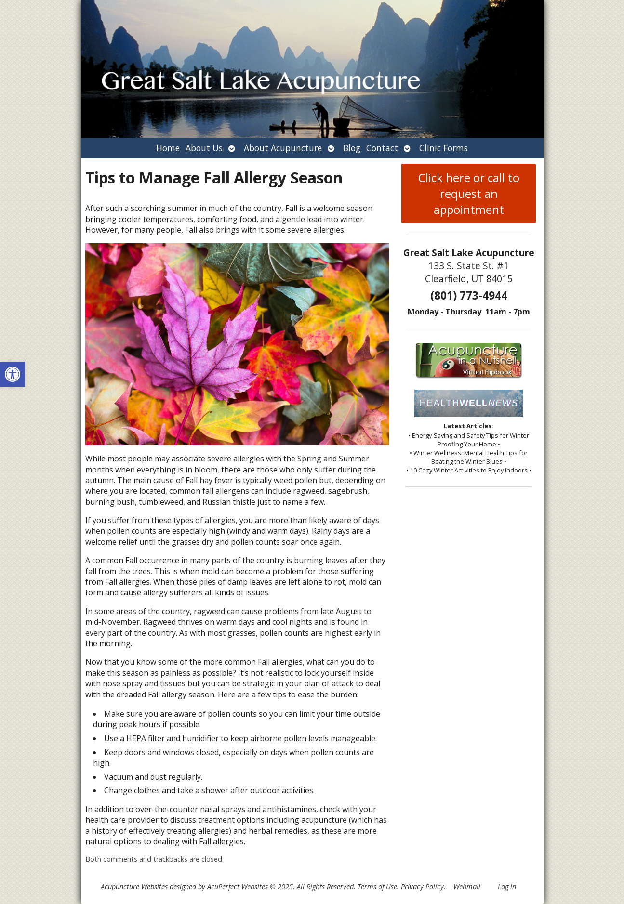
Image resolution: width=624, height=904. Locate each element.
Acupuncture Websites (134, 886)
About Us (204, 148)
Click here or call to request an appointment (468, 193)
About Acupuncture (283, 148)
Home (168, 148)
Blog (351, 148)
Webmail (466, 886)
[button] (12, 374)
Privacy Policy (422, 886)
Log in (507, 886)
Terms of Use (377, 886)
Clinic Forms (443, 148)
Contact (382, 148)
